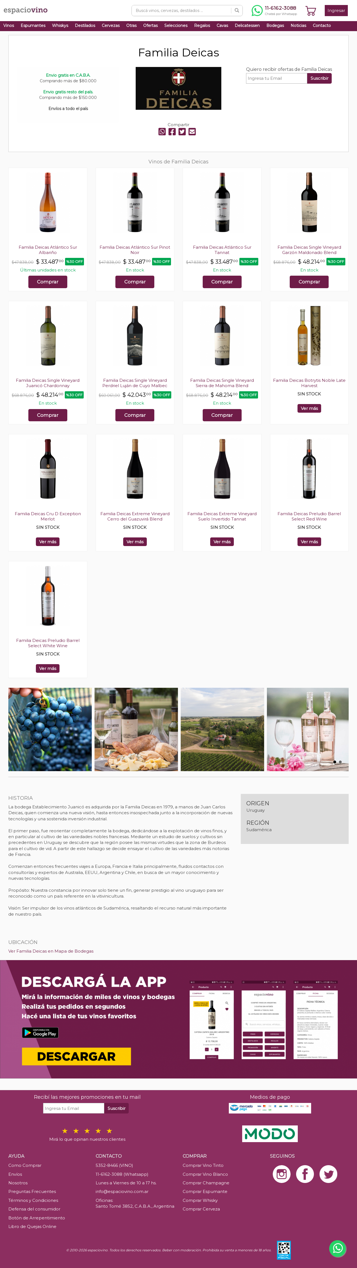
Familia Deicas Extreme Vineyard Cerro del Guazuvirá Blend (135, 516)
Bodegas (275, 25)
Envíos (15, 1174)
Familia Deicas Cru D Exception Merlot (48, 516)
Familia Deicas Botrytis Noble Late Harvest (309, 383)
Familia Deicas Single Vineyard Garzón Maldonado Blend (309, 250)
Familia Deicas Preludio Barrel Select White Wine (48, 643)
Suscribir (319, 78)
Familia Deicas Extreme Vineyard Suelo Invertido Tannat (222, 516)
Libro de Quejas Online (32, 1226)
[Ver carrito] (311, 10)
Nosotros (18, 1182)
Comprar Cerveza (201, 1209)
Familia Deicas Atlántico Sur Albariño (48, 250)
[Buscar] (236, 10)
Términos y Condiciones (33, 1200)
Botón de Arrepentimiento (36, 1217)
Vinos (8, 25)
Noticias (298, 25)
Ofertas (150, 25)
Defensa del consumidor (34, 1209)
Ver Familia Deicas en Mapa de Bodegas (50, 951)
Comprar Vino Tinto (203, 1165)
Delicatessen (247, 25)
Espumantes (33, 25)
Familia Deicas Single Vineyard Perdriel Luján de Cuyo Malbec (134, 383)
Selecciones (175, 25)
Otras (131, 25)
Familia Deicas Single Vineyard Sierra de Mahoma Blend (222, 383)
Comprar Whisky (200, 1200)
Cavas (222, 25)
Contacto (322, 25)
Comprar (47, 282)
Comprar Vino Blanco (205, 1174)
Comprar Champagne (206, 1182)
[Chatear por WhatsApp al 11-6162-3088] (274, 10)
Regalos (202, 25)
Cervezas (111, 25)
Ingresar (336, 10)
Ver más (309, 408)
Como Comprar (24, 1165)
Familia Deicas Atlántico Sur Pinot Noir (135, 250)
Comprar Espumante (205, 1191)
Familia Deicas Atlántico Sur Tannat (222, 250)
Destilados (85, 25)
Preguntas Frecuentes (32, 1191)
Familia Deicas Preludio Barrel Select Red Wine (309, 516)
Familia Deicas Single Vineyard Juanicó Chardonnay (48, 383)
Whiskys (60, 25)
